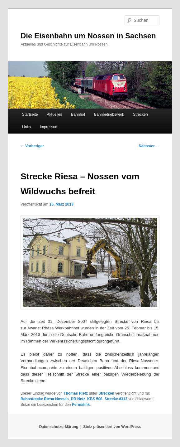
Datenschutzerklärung (58, 427)
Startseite (30, 114)
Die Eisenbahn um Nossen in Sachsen (88, 36)
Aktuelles (54, 114)
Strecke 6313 (115, 399)
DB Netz (78, 399)
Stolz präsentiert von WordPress (112, 427)
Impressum (49, 127)
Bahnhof (78, 114)
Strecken (140, 114)
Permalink (81, 404)
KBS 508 (94, 399)
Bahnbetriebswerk (109, 114)
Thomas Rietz (76, 393)
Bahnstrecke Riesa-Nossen (45, 399)
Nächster (149, 146)
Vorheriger (32, 146)
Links (26, 127)
